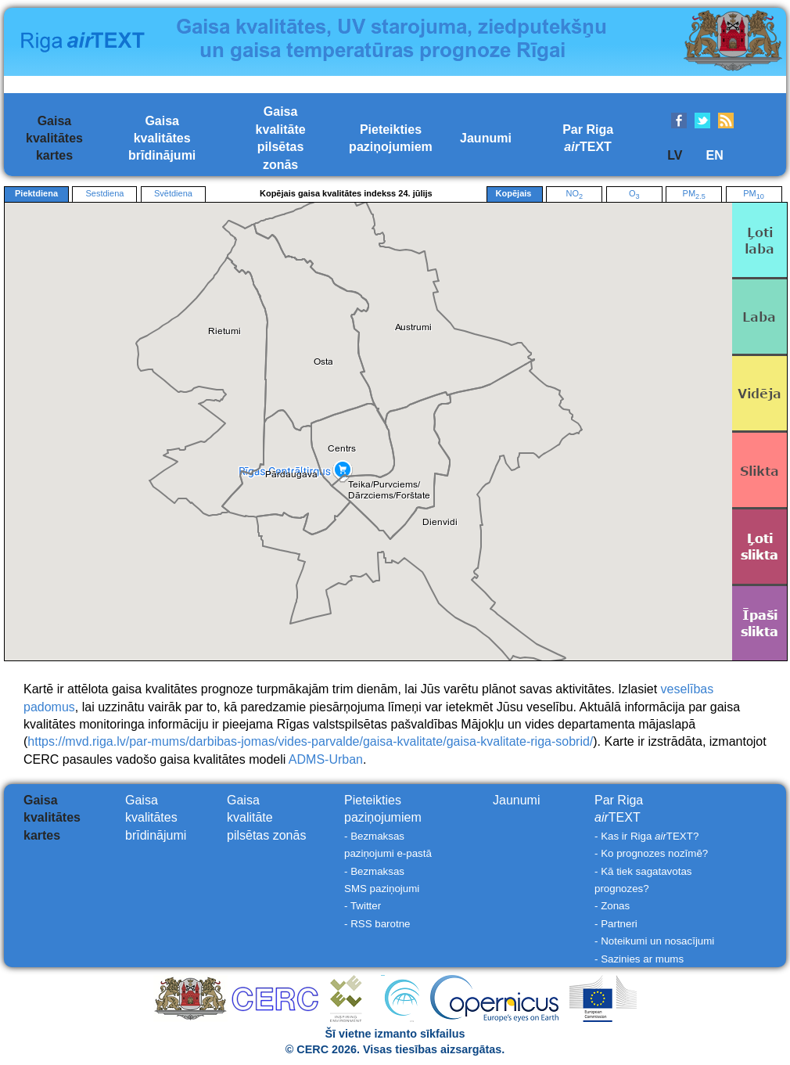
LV (674, 155)
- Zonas (612, 906)
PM (694, 194)
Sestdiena (104, 193)
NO (574, 194)
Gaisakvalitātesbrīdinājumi (162, 138)
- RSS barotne (377, 924)
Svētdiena (173, 193)
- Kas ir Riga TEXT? (646, 836)
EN (714, 155)
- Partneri (615, 924)
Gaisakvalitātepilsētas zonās (266, 817)
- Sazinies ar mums (639, 959)
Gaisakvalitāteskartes (54, 138)
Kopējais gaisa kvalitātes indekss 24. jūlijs (346, 193)
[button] (291, 474)
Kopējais (514, 194)
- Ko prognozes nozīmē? (651, 853)
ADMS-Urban (326, 759)
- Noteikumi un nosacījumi (654, 941)
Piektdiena (36, 193)
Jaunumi (486, 138)
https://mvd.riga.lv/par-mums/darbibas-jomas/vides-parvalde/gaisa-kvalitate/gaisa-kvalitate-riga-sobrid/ (310, 741)
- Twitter (362, 906)
